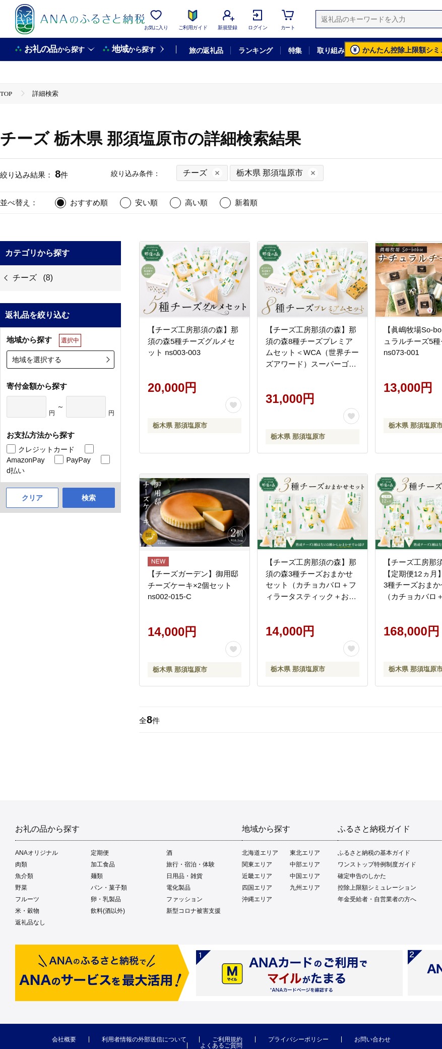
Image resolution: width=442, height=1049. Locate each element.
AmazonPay (25, 460)
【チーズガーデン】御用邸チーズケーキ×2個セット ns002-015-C (193, 585)
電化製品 (178, 887)
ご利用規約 (227, 1039)
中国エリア (305, 876)
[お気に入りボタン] (233, 405)
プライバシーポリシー (298, 1039)
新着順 (246, 202)
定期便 (100, 852)
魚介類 (24, 876)
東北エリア (305, 852)
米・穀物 (27, 910)
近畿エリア (257, 876)
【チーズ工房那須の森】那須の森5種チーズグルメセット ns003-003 (193, 341)
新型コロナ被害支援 (193, 910)
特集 (295, 50)
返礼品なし (30, 922)
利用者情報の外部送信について (144, 1039)
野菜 (21, 887)
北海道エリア (260, 852)
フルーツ (27, 899)
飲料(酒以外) (108, 910)
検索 (89, 498)
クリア (32, 498)
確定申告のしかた (362, 876)
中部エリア (305, 864)
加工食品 (103, 864)
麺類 (97, 876)
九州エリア (305, 887)
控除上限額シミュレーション (377, 887)
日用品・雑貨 (184, 876)
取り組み (330, 50)
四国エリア (257, 887)
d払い (16, 471)
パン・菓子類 (109, 887)
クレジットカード (46, 449)
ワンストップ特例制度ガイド (377, 864)
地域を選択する (36, 360)
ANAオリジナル (36, 852)
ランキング (255, 50)
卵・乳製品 (106, 899)
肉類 (21, 864)
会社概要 (64, 1039)
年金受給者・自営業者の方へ (377, 899)
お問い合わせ (372, 1039)
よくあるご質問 (221, 1045)
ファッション (184, 899)
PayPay (78, 460)
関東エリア (257, 864)
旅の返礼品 (206, 50)
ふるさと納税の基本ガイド (374, 852)
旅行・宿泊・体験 (190, 864)
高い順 (196, 202)
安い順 (146, 202)
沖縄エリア (257, 899)
